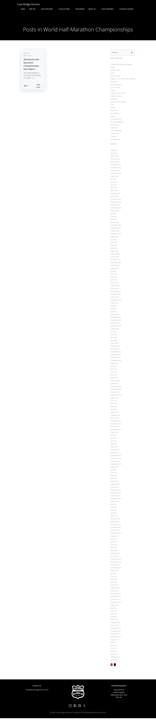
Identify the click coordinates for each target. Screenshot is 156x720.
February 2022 (114, 286)
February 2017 (114, 450)
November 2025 (115, 168)
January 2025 (114, 197)
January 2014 (114, 557)
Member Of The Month (117, 103)
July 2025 (113, 180)
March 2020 (114, 344)
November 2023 (115, 229)
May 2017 (113, 442)
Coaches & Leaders (127, 9)
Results (112, 117)
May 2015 (113, 511)
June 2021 (113, 309)
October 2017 (114, 427)
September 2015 (115, 499)
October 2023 (114, 232)
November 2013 (115, 563)
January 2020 (114, 350)
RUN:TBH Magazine (116, 123)
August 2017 (114, 433)
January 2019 (114, 384)
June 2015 (113, 508)
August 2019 (114, 364)
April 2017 (113, 445)
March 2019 (114, 379)
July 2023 (113, 240)
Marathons (113, 100)
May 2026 (113, 151)
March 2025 (114, 191)
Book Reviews (114, 77)
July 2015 (113, 505)
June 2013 (113, 577)
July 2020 (113, 332)
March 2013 (114, 586)
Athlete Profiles (115, 71)
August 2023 (114, 237)
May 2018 (113, 407)
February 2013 (114, 589)
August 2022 (114, 269)
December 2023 (115, 226)
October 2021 (114, 298)
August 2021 (114, 304)
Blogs (112, 74)
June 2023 (113, 243)
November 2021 (115, 295)
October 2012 (114, 600)
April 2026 (113, 154)
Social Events (114, 126)
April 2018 (113, 410)
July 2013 (113, 574)
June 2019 (113, 370)
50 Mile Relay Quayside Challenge (121, 65)
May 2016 (113, 476)
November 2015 (115, 494)
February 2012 (114, 623)
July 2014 (113, 540)
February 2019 (114, 381)
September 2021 (115, 301)
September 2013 (115, 569)
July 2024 (113, 214)
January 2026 (114, 163)
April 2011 (113, 652)
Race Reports (114, 114)
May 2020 (113, 338)
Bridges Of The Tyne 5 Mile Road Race (122, 80)
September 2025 (115, 174)
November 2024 (115, 203)
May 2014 (113, 545)
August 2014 (114, 537)
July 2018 (113, 402)
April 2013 (113, 583)
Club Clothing (65, 9)
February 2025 (114, 194)
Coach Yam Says (115, 85)
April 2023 (113, 249)
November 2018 (115, 390)
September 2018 (115, 396)
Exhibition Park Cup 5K (117, 94)
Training (112, 137)
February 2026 (114, 160)
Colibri (103, 714)
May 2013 (113, 580)
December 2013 (115, 560)
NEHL (112, 106)
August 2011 (114, 640)
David (28, 55)
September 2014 (115, 534)
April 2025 (113, 189)
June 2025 (113, 183)
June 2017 (113, 439)
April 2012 (113, 617)
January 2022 (114, 289)
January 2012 (114, 626)
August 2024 (114, 212)
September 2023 (115, 235)
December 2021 (115, 292)
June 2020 (113, 335)
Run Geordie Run (115, 120)
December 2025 (115, 165)
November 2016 (115, 459)
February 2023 (114, 255)
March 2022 (114, 284)
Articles (112, 68)
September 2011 (115, 638)
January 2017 (114, 453)
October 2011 (114, 635)
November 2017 (115, 425)
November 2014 (115, 528)
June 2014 (113, 543)
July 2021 (113, 307)
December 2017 (115, 422)
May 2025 (113, 186)
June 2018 (113, 404)
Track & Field (114, 134)
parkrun (112, 108)
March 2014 (114, 551)
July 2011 (113, 643)
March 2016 (114, 482)
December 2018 (115, 387)
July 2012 (113, 609)
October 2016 (114, 462)
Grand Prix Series (115, 97)
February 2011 (114, 658)
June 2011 (113, 646)
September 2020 (115, 327)
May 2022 (113, 278)
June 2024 (113, 217)
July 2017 (113, 436)
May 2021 (113, 312)
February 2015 (114, 520)
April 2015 (113, 514)
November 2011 (115, 632)
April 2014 (113, 548)
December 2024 (115, 200)
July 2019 (113, 367)
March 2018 (114, 413)
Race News (113, 111)
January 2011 (114, 661)
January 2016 (114, 488)
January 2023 (114, 258)
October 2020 (114, 324)
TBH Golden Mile (115, 131)
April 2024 (113, 220)
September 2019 (115, 361)
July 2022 (113, 272)
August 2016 (114, 468)
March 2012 (114, 620)
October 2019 (114, 358)
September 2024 (115, 209)
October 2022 (114, 266)
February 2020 (114, 347)
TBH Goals (113, 129)
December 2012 (115, 594)
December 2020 (115, 318)
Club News (113, 82)
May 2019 (113, 373)
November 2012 (115, 597)
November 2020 (115, 321)
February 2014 (114, 554)
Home (23, 9)
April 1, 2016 (28, 57)
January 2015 (114, 522)
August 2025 (114, 177)
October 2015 (114, 497)
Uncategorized (114, 140)
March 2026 (114, 157)
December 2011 (115, 629)
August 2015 (114, 502)
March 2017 (114, 448)
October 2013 (114, 566)
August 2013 (114, 571)
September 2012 (115, 603)
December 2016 (115, 456)
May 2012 (113, 615)
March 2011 (114, 655)
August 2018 (114, 399)
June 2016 (113, 474)
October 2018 (114, 393)
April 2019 (113, 376)
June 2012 (113, 612)
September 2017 (115, 430)
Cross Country (114, 88)
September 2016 (115, 465)
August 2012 (114, 606)
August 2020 (114, 330)
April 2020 (113, 341)
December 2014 (115, 525)
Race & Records (48, 9)
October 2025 (114, 171)
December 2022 (115, 260)
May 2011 (113, 649)
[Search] (131, 53)
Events (112, 91)
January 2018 (114, 419)
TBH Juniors (79, 9)
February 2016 (114, 485)
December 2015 (115, 491)
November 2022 (115, 263)
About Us (92, 9)
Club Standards (108, 9)
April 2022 (113, 281)
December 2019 (115, 353)
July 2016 (113, 471)
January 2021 (114, 315)
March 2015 (114, 517)
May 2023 (113, 246)
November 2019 (115, 355)
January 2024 (114, 223)
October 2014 (114, 531)
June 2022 (113, 275)
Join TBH (33, 9)
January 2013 (114, 592)
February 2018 (114, 416)
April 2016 (113, 479)
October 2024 (114, 206)
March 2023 (114, 252)
